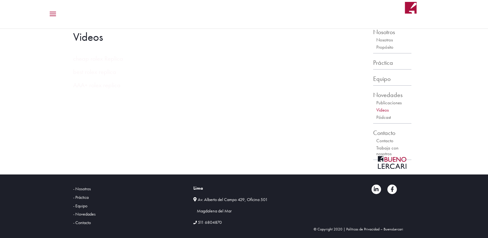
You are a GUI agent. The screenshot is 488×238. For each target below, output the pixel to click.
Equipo (382, 79)
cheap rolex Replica (98, 58)
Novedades (388, 95)
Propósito (384, 47)
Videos (382, 110)
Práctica (383, 62)
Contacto (384, 133)
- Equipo (80, 206)
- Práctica (81, 197)
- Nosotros (82, 189)
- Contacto (82, 222)
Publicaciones (389, 103)
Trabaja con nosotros (387, 151)
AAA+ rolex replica (97, 85)
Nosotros (384, 32)
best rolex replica (94, 72)
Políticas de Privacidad (362, 229)
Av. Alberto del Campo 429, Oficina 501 (233, 199)
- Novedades (84, 214)
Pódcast (383, 117)
